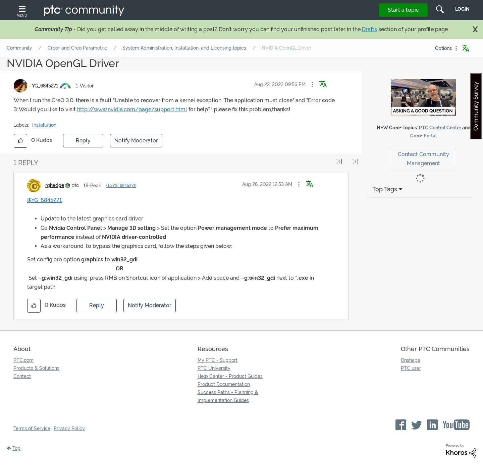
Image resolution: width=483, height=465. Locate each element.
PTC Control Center (440, 127)
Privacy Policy (69, 428)
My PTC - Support (217, 360)
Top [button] (16, 448)
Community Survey (476, 106)
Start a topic (403, 10)
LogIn (462, 9)
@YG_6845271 (44, 200)
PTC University (214, 368)
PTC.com (23, 360)
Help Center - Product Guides (230, 376)
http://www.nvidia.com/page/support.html (132, 109)
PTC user (411, 368)
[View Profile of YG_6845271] (45, 85)
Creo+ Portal (423, 135)
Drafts (369, 29)
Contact (22, 376)
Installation (44, 125)
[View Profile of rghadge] (54, 185)
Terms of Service (31, 428)
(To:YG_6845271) (121, 185)
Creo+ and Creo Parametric (77, 48)
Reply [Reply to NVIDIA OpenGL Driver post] (83, 140)
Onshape (410, 360)
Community (19, 48)
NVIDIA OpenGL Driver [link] (286, 48)
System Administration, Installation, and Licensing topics (184, 48)
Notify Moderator (136, 140)
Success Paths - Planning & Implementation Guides (228, 396)
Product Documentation (224, 384)
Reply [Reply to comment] (96, 305)
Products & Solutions (36, 368)
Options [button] (443, 48)
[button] (312, 84)
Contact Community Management (423, 159)
